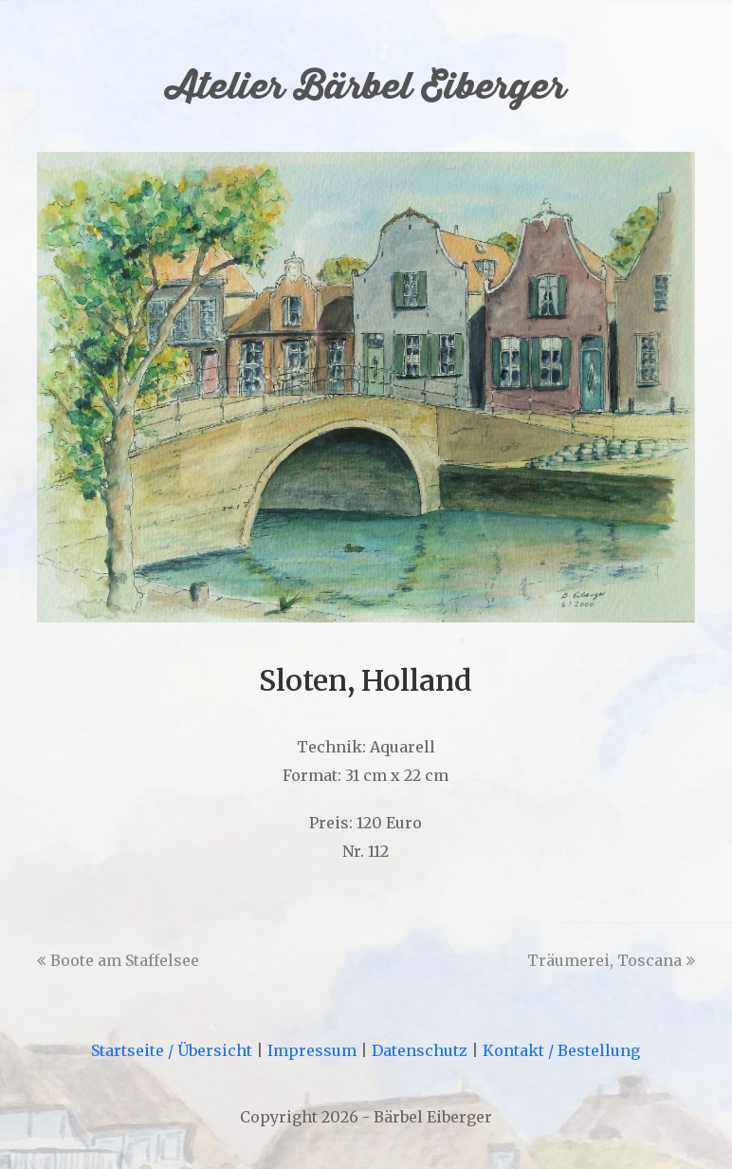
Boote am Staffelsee (118, 960)
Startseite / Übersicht (171, 1050)
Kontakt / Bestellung (561, 1050)
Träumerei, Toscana (611, 960)
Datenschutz (419, 1050)
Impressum (312, 1050)
